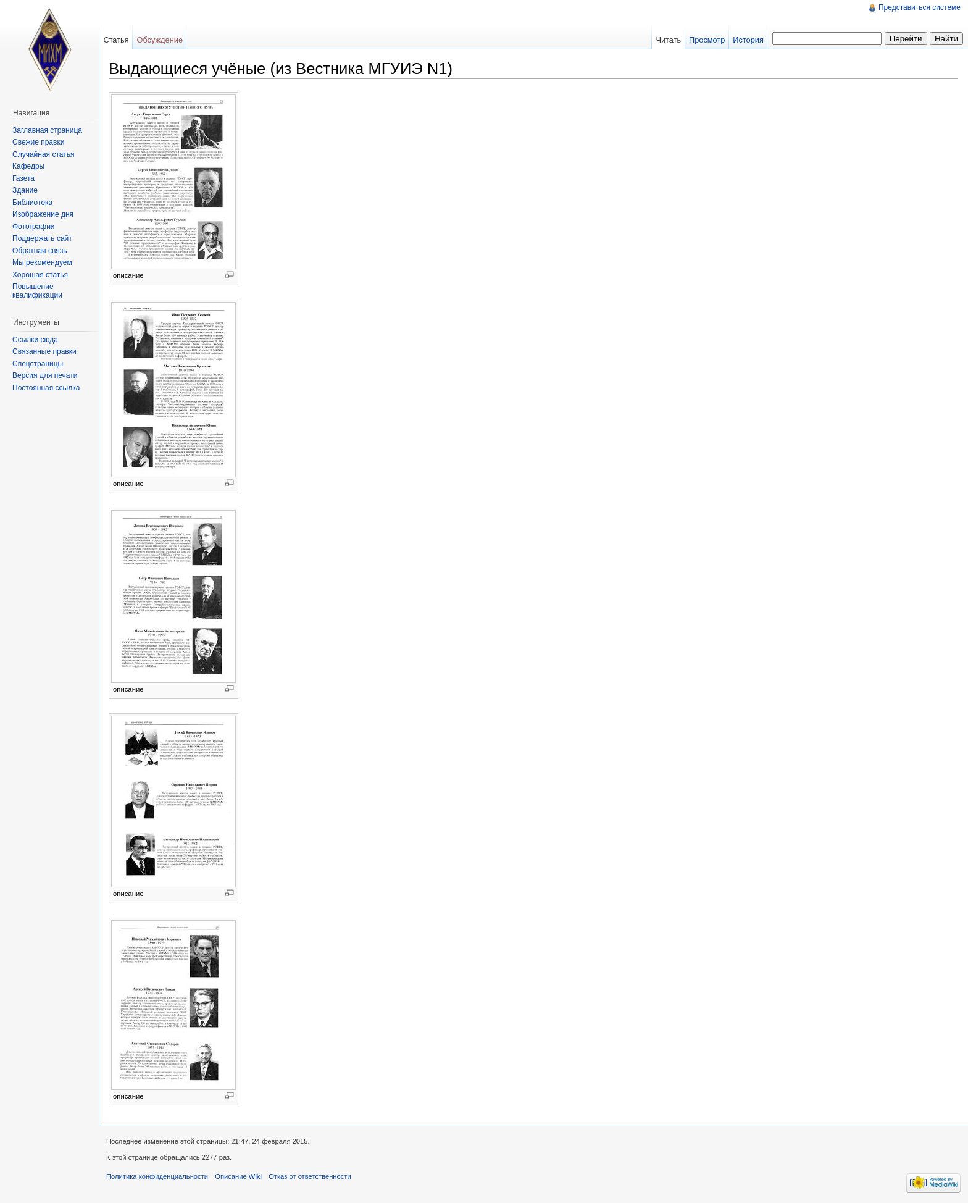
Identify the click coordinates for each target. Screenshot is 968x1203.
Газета (23, 178)
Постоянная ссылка (46, 388)
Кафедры (28, 166)
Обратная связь (39, 250)
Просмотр (707, 39)
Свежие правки (38, 142)
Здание (25, 190)
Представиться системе (919, 7)
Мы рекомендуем (42, 262)
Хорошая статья (40, 274)
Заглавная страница (47, 130)
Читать (668, 39)
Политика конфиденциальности (157, 1176)
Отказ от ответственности (310, 1176)
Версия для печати (44, 375)
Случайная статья (43, 154)
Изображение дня (42, 214)
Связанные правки (44, 351)
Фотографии (33, 226)
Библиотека (32, 202)
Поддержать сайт (42, 238)
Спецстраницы (37, 363)
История (748, 39)
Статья (115, 39)
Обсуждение (159, 39)
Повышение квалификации (37, 291)
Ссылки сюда (35, 339)
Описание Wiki (238, 1176)
